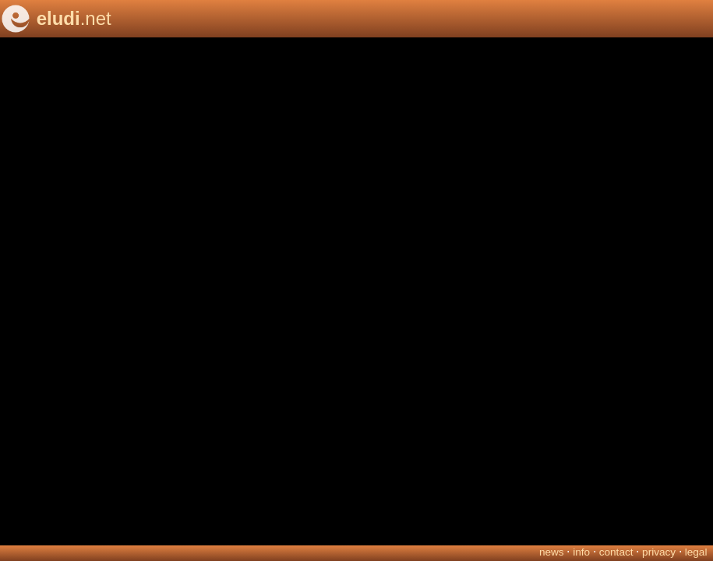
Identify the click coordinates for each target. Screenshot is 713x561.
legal (696, 552)
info (581, 552)
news (551, 552)
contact (616, 552)
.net (74, 18)
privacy (659, 552)
